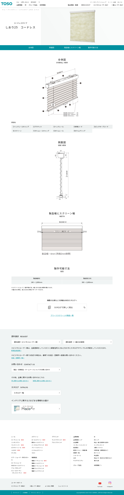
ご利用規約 (25, 492)
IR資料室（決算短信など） (101, 450)
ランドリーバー (17, 445)
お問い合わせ (25, 2)
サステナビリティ (78, 460)
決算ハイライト (98, 447)
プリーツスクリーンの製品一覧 (62, 315)
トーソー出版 (112, 2)
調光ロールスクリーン (38, 442)
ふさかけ (15, 450)
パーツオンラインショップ (98, 2)
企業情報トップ (77, 440)
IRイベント (97, 453)
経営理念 (75, 447)
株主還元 (96, 455)
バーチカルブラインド (40, 445)
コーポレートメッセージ (80, 445)
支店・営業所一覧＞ (17, 358)
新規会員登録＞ (16, 350)
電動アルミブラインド (38, 468)
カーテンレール (17, 440)
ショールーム (77, 455)
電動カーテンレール (39, 460)
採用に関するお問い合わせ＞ (42, 381)
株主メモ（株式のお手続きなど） (103, 458)
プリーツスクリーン (12, 9)
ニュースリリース (63, 486)
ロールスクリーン (38, 440)
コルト (33, 453)
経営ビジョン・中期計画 (80, 450)
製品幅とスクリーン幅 (72, 47)
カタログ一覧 (19, 393)
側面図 (51, 47)
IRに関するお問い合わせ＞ (20, 381)
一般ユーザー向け (117, 5)
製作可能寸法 (93, 47)
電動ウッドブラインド (38, 471)
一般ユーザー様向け (35, 486)
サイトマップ (16, 492)
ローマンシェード (16, 463)
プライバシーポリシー (36, 492)
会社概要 (75, 442)
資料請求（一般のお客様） (75, 342)
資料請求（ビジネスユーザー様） (26, 342)
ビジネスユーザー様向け (18, 486)
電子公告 (96, 460)
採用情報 (96, 465)
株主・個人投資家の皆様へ (101, 442)
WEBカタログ (85, 5)
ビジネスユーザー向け (101, 5)
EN (118, 2)
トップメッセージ (99, 445)
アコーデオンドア (16, 468)
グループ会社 (33, 5)
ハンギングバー (15, 442)
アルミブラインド (57, 442)
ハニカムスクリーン (37, 450)
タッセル (13, 453)
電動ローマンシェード (40, 466)
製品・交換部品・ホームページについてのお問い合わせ (32, 370)
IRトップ (96, 440)
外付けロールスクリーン (18, 465)
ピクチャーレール (18, 447)
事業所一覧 (76, 453)
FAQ (18, 2)
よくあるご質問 (49, 486)
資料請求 (33, 2)
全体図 (31, 47)
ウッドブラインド (59, 440)
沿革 (74, 458)
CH (121, 2)
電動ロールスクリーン (38, 463)
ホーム (3, 9)
